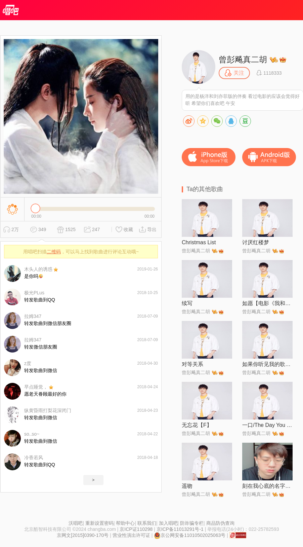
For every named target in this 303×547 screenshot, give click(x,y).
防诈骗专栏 (192, 523)
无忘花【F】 (197, 425)
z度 (27, 363)
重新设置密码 (99, 523)
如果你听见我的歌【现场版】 (267, 364)
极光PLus (34, 292)
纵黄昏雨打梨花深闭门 (47, 410)
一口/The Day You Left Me (267, 425)
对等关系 (192, 364)
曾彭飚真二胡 (243, 59)
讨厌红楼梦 (255, 242)
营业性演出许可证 (131, 535)
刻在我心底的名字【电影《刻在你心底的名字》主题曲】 (267, 486)
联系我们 (146, 523)
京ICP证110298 (136, 529)
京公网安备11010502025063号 (189, 535)
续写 (187, 303)
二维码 (54, 251)
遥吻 (187, 486)
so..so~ (32, 434)
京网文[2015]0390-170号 (83, 535)
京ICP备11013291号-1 (180, 529)
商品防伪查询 (220, 523)
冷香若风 (33, 457)
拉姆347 (32, 316)
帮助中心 (125, 523)
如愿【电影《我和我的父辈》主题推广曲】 (267, 303)
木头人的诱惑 (38, 269)
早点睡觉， (36, 387)
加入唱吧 (168, 523)
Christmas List (199, 242)
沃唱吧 (76, 523)
